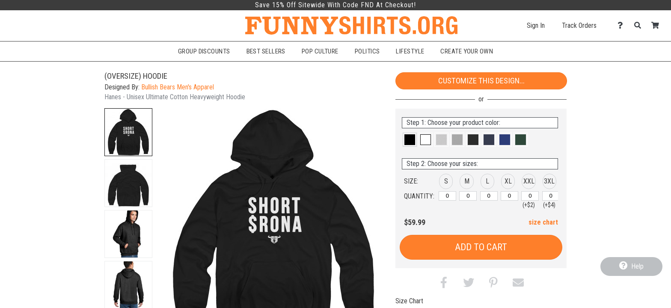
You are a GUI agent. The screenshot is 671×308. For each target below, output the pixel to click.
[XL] (509, 196)
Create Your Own (466, 51)
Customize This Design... (481, 81)
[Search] (640, 25)
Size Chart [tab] (409, 301)
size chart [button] (543, 222)
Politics (367, 51)
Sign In (536, 25)
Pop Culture (320, 51)
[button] (128, 132)
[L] (489, 196)
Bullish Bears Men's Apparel (177, 87)
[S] (447, 196)
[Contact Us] (622, 25)
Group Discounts (204, 51)
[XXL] (530, 196)
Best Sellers (265, 51)
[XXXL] (551, 196)
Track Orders (579, 25)
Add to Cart (481, 247)
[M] (468, 196)
